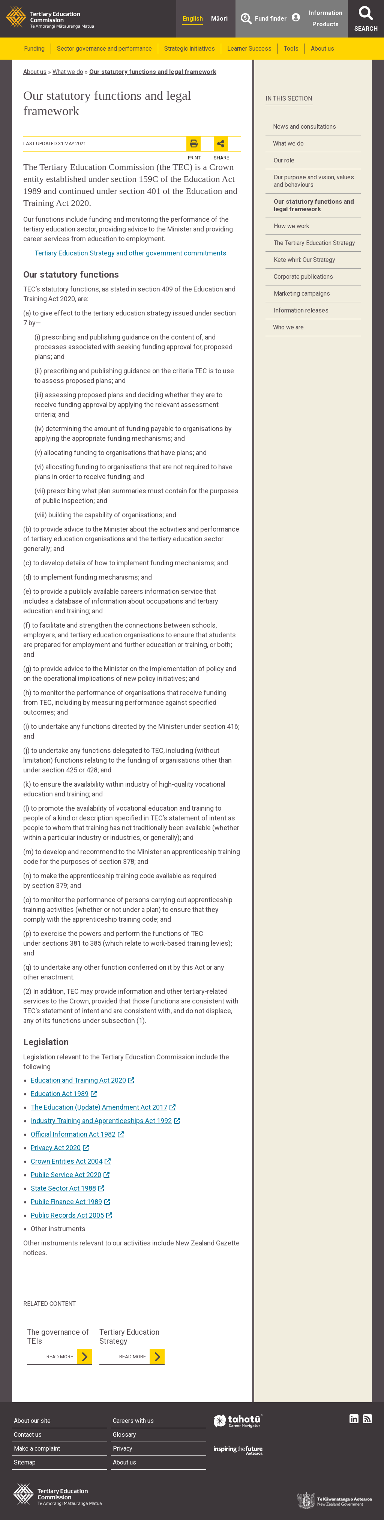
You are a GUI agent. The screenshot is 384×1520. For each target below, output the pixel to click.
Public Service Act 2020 (66, 1175)
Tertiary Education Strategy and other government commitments (131, 253)
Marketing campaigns (302, 293)
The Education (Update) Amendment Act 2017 (99, 1107)
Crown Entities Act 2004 (66, 1161)
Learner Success (249, 48)
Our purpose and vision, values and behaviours (314, 181)
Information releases (301, 310)
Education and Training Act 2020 (78, 1080)
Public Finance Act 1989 (66, 1202)
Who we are (288, 327)
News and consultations (304, 126)
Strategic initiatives (189, 48)
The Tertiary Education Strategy (314, 242)
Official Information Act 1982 (73, 1134)
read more (69, 1356)
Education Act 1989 (59, 1094)
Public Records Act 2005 (67, 1215)
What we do (67, 71)
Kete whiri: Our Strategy (304, 259)
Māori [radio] (219, 18)
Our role (284, 160)
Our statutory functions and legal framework (152, 71)
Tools (291, 48)
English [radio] (193, 18)
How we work (291, 226)
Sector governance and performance (104, 48)
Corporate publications (303, 276)
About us (322, 48)
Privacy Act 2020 (56, 1148)
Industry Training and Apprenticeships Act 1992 (101, 1121)
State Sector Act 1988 (63, 1188)
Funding (34, 48)
